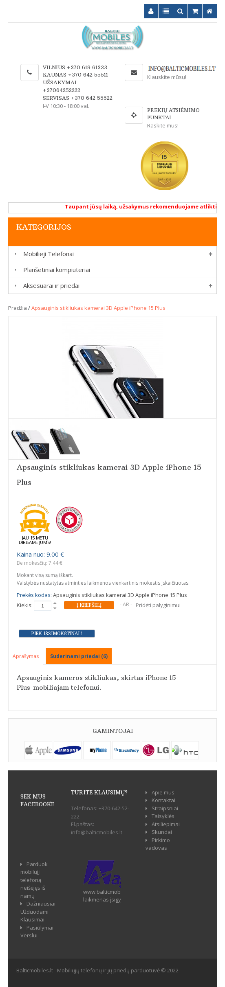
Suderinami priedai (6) (79, 656)
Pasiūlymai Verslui (36, 931)
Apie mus (163, 792)
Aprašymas (26, 656)
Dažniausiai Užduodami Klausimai (37, 911)
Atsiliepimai (166, 824)
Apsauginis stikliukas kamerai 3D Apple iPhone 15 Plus (98, 307)
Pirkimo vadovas (158, 844)
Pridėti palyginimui (158, 605)
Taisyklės (163, 816)
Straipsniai (165, 808)
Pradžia (17, 307)
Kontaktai (163, 800)
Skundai (162, 832)
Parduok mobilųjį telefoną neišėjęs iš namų (34, 879)
